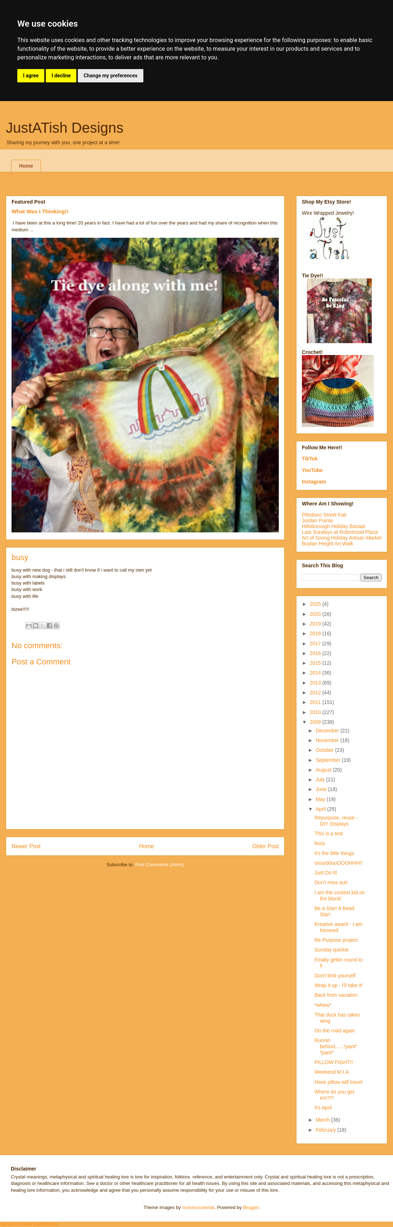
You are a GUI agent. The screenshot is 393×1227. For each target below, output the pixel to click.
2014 (316, 673)
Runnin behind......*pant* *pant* (335, 1046)
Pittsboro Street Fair (324, 515)
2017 (316, 643)
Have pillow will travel (338, 1082)
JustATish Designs (65, 128)
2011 (316, 702)
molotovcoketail (198, 1207)
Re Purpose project (336, 940)
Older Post (265, 846)
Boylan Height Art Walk (327, 543)
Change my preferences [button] (110, 75)
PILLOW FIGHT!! (333, 1062)
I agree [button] (31, 75)
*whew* (322, 1005)
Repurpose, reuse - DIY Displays (336, 821)
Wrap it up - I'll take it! (338, 985)
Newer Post (26, 846)
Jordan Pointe (317, 520)
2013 (316, 683)
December (328, 730)
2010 (316, 712)
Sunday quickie (331, 950)
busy (319, 843)
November (328, 740)
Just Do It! (325, 873)
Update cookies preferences (29, 1224)
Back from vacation (335, 995)
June (322, 789)
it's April (323, 1107)
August (324, 770)
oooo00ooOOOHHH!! (338, 863)
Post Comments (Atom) (159, 864)
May (321, 799)
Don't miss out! (331, 882)
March (323, 1120)
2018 (316, 633)
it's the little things (334, 853)
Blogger (251, 1207)
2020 (316, 614)
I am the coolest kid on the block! (339, 895)
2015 (316, 663)
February (326, 1130)
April (321, 809)
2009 (316, 722)
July (321, 779)
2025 (316, 604)
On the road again (334, 1030)
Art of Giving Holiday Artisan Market (341, 538)
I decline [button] (61, 75)
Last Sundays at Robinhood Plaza (340, 532)
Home (26, 166)
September (328, 760)
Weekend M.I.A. (332, 1072)
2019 (316, 624)
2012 (316, 692)
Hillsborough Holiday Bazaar (334, 526)
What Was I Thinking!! (40, 211)
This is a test (328, 833)
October (325, 750)
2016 (316, 653)
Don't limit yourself (335, 975)
